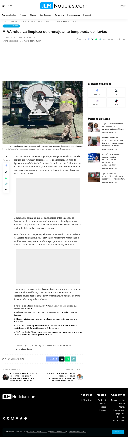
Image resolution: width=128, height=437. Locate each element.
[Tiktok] (116, 103)
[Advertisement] (64, 61)
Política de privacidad (37, 432)
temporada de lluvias (23, 349)
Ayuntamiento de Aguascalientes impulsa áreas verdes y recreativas (114, 176)
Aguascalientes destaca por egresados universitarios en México (113, 126)
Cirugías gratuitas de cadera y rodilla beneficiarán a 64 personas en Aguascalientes (111, 159)
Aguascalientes (11, 26)
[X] (116, 92)
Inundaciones (59, 345)
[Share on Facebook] (88, 39)
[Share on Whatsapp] (96, 39)
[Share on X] (92, 39)
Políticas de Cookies (77, 432)
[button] (118, 432)
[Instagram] (97, 103)
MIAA (68, 345)
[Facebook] (97, 92)
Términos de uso (57, 432)
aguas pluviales (31, 345)
